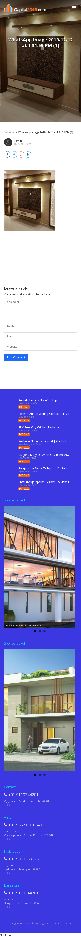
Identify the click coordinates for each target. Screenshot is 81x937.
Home (9, 132)
